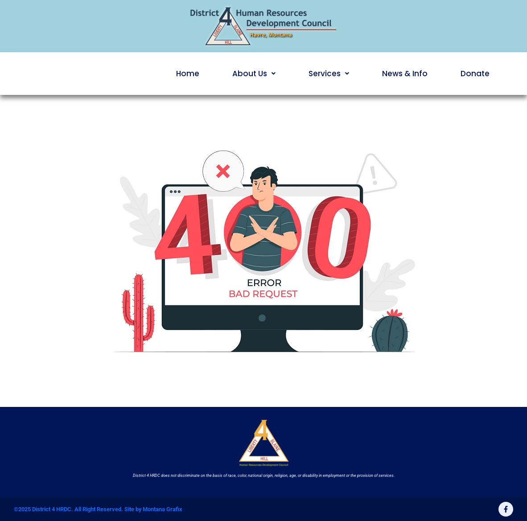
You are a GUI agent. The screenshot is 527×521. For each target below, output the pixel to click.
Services (329, 73)
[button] (254, 73)
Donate (475, 73)
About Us (254, 73)
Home (187, 73)
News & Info (405, 73)
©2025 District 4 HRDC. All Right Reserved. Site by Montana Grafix (98, 509)
